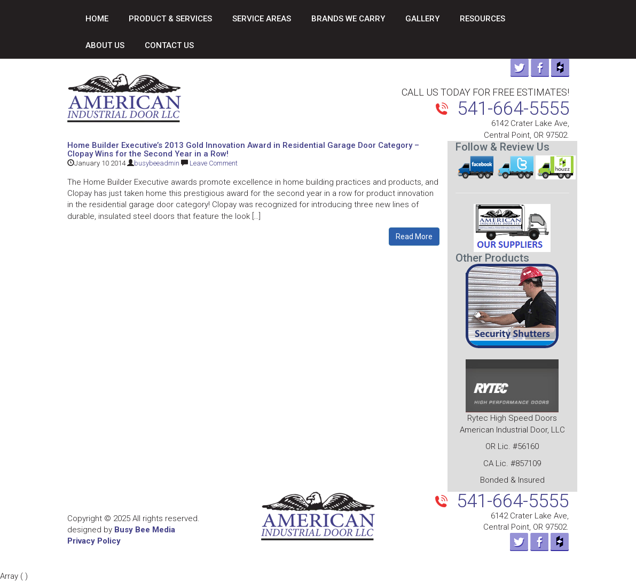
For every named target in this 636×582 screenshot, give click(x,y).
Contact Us (169, 45)
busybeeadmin (156, 163)
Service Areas (261, 18)
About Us (104, 45)
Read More (414, 236)
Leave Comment (214, 163)
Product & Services (170, 18)
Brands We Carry (348, 18)
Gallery (422, 18)
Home (96, 18)
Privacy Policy (94, 541)
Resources (482, 18)
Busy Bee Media (144, 529)
